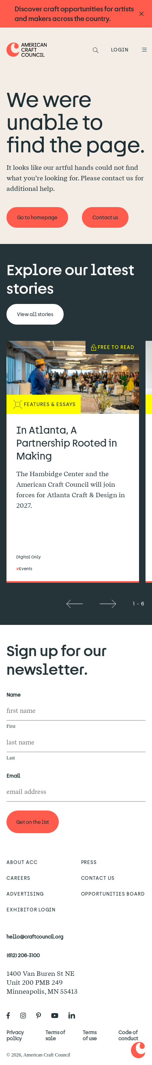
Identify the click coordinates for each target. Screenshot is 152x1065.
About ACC (22, 862)
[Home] (26, 50)
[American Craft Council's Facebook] (11, 1016)
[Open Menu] (143, 49)
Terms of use (90, 1035)
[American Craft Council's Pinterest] (41, 1016)
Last (10, 758)
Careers (18, 878)
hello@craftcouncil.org (34, 936)
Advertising (25, 893)
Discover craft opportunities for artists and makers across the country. (74, 13)
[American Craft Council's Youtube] (58, 1016)
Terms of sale (55, 1035)
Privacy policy (15, 1035)
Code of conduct (128, 1035)
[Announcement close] (141, 14)
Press (89, 862)
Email (15, 775)
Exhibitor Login (31, 909)
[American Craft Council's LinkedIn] (75, 1016)
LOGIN (119, 49)
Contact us (98, 878)
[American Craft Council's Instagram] (26, 1016)
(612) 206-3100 (23, 955)
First (10, 726)
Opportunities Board (113, 893)
